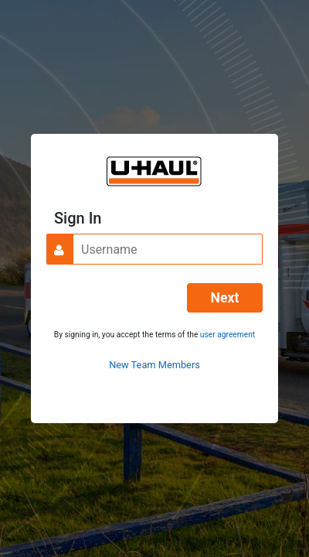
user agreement (227, 335)
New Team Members (154, 365)
